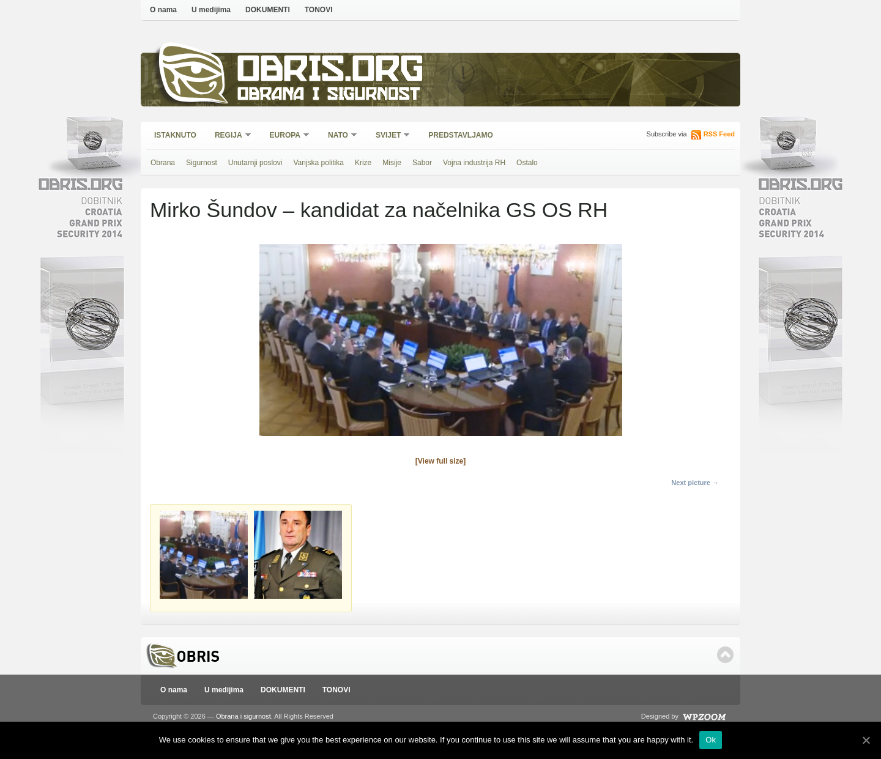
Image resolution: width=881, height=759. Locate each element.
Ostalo (527, 162)
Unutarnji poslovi (255, 162)
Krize (363, 162)
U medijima (211, 10)
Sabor (422, 162)
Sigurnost (201, 162)
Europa (286, 136)
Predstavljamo (460, 135)
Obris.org (330, 72)
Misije (391, 162)
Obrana (163, 162)
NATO (338, 136)
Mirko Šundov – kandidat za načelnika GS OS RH (379, 209)
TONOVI (319, 10)
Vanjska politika (318, 162)
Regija (229, 136)
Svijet (389, 136)
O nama (163, 10)
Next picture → (695, 482)
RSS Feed (719, 134)
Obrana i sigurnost (328, 95)
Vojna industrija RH (474, 162)
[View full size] (440, 461)
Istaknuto (175, 135)
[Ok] (866, 740)
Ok (710, 739)
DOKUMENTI (267, 10)
